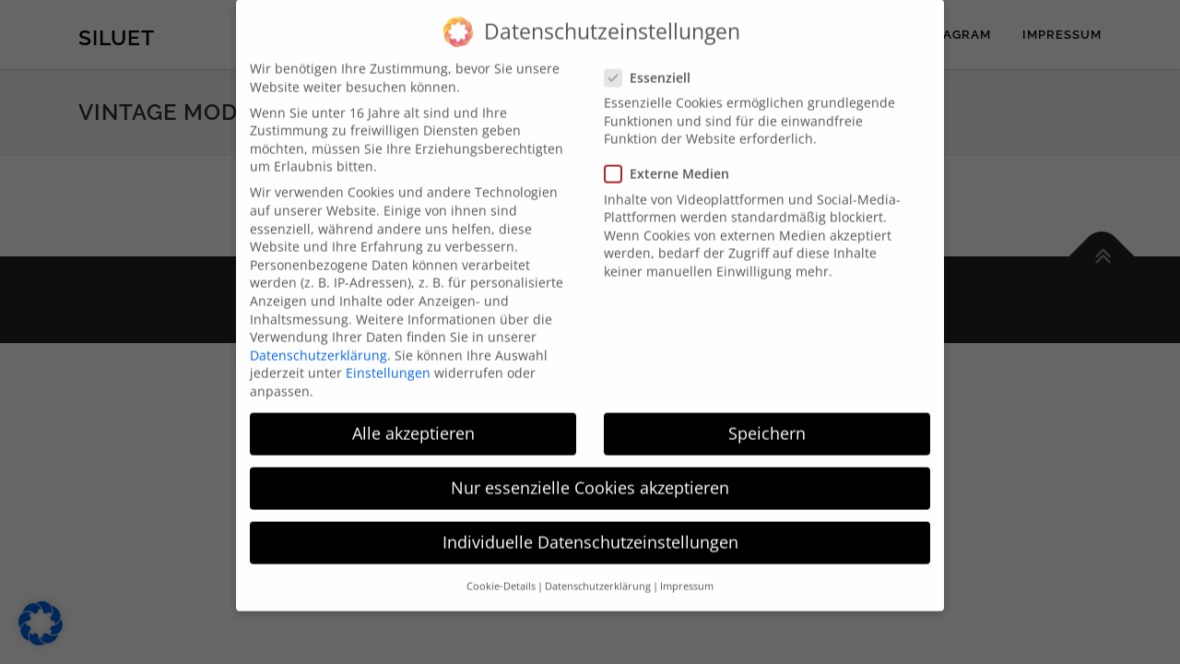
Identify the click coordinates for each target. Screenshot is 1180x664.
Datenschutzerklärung (318, 341)
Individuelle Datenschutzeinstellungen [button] (590, 527)
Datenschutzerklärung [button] (598, 571)
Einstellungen (388, 358)
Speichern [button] (767, 419)
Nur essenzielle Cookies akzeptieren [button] (590, 473)
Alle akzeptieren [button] (413, 419)
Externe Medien (677, 159)
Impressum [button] (687, 571)
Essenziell (658, 63)
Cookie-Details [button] (501, 571)
